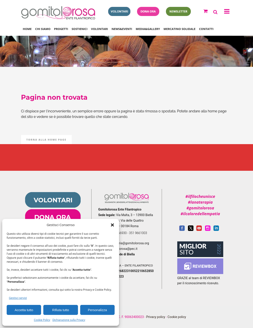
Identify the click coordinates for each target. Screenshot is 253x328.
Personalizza (97, 310)
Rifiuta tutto (60, 310)
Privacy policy (155, 317)
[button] (112, 225)
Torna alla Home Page (46, 139)
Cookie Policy (42, 320)
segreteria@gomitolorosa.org (129, 243)
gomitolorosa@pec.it (123, 248)
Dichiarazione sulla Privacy (68, 320)
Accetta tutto (24, 310)
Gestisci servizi (18, 298)
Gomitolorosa (111, 51)
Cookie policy (176, 317)
